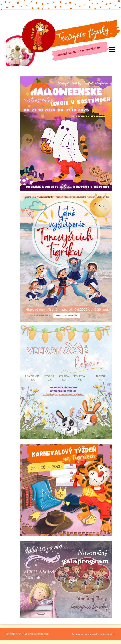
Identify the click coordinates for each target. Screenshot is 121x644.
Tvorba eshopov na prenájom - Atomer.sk (93, 634)
